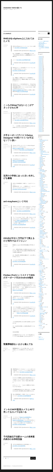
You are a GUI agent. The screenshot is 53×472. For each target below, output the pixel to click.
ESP (40, 147)
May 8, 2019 (33, 50)
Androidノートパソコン (43, 250)
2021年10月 (40, 70)
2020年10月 (41, 83)
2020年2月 (40, 92)
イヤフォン (41, 326)
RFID (40, 289)
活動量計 (41, 279)
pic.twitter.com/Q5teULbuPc (26, 372)
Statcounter (2, 471)
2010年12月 (40, 131)
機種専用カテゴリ (41, 284)
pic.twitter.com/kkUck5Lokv (19, 70)
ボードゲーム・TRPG (43, 312)
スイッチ (41, 244)
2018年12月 (40, 107)
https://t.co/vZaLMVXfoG (18, 160)
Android (4, 283)
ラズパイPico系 (42, 171)
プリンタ (41, 277)
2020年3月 (40, 91)
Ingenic (41, 148)
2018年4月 (40, 116)
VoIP (40, 241)
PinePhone (41, 231)
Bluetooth (41, 272)
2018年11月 (40, 108)
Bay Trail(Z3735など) (44, 152)
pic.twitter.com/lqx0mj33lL (21, 47)
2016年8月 (40, 127)
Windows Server (43, 202)
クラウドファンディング (42, 212)
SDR (40, 290)
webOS (42, 196)
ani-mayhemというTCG (15, 201)
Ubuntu (42, 194)
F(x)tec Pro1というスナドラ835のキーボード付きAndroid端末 (19, 276)
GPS (40, 273)
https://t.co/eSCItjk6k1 (18, 290)
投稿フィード (41, 337)
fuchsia (41, 183)
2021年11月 (40, 69)
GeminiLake (43, 156)
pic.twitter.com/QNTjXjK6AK (24, 395)
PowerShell (41, 257)
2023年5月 (40, 62)
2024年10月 (41, 57)
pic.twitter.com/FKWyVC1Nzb (23, 59)
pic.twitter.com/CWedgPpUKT (26, 149)
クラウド (41, 218)
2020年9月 (40, 84)
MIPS (41, 159)
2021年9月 (40, 71)
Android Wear (43, 176)
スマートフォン (41, 229)
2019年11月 (40, 95)
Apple (41, 145)
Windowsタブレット (43, 237)
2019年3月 (40, 104)
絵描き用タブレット (42, 293)
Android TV (42, 175)
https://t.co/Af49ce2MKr (18, 148)
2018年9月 (40, 110)
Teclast (41, 263)
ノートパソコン (41, 249)
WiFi (5, 417)
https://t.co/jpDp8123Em (18, 90)
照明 (40, 304)
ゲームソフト (42, 310)
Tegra (41, 166)
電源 (39, 321)
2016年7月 (40, 128)
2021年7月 (40, 73)
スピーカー (41, 327)
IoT (3, 417)
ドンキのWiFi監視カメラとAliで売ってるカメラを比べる (19, 410)
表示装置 (6, 246)
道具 (39, 301)
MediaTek (41, 158)
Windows (41, 200)
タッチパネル (42, 268)
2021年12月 (40, 68)
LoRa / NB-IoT (42, 287)
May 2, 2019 (33, 293)
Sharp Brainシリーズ (43, 285)
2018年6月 (40, 114)
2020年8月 (40, 85)
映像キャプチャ (42, 278)
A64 (41, 142)
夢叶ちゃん (41, 314)
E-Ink (41, 298)
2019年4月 (40, 103)
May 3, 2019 (32, 214)
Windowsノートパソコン (44, 251)
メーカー (40, 261)
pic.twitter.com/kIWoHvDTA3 (23, 211)
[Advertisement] (26, 23)
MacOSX (42, 179)
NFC (40, 288)
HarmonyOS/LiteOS (43, 184)
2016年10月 (41, 126)
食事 (40, 320)
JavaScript (41, 256)
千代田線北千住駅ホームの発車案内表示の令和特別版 (19, 437)
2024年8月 (40, 58)
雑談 (4, 183)
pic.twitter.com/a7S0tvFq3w (19, 162)
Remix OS (42, 177)
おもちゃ (40, 208)
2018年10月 (40, 109)
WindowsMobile (42, 203)
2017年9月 (40, 121)
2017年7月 (40, 122)
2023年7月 (40, 61)
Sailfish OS (42, 193)
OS (6, 46)
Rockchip (41, 164)
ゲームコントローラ (43, 267)
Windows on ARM (43, 201)
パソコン (40, 252)
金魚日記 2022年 (41, 44)
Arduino (41, 169)
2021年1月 (40, 80)
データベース (42, 219)
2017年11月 (40, 119)
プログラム (40, 255)
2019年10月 (41, 96)
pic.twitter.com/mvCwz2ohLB (19, 189)
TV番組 (41, 309)
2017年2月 (40, 125)
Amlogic (41, 144)
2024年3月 (40, 59)
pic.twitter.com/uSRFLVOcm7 (21, 120)
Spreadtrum (42, 165)
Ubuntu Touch (43, 195)
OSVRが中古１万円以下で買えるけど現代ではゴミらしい (19, 239)
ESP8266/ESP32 (42, 170)
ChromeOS (41, 181)
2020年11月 (40, 82)
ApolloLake (42, 151)
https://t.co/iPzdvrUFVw (18, 299)
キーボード (5, 145)
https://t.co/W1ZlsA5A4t (18, 420)
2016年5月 (40, 130)
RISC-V (41, 163)
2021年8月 (40, 72)
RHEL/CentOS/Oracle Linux (45, 191)
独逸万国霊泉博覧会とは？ (43, 43)
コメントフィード (41, 338)
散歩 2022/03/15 (41, 45)
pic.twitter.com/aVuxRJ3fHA (19, 261)
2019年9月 (40, 97)
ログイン (40, 336)
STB (39, 204)
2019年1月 (40, 106)
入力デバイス (41, 265)
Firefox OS (41, 182)
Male (40, 262)
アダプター (41, 323)
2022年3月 (40, 65)
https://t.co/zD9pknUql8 (22, 220)
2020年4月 (40, 90)
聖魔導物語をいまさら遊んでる (18, 344)
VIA (40, 167)
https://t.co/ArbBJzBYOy (25, 417)
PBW (40, 308)
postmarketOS (43, 190)
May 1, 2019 (32, 448)
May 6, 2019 (33, 192)
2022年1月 (40, 67)
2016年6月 (40, 129)
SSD (40, 228)
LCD (40, 299)
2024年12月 (41, 56)
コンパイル (8, 349)
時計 (39, 280)
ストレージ (40, 227)
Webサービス (42, 216)
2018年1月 (40, 118)
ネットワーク (41, 238)
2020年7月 (40, 86)
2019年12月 (41, 94)
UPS (40, 275)
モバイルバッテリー (43, 324)
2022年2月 (40, 66)
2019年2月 (40, 105)
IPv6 (40, 239)
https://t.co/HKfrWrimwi (20, 221)
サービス (8, 113)
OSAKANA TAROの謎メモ (12, 8)
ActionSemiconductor (43, 140)
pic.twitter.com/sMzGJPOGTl (19, 224)
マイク (41, 328)
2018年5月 (40, 115)
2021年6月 (40, 74)
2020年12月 (41, 81)
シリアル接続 (42, 276)
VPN (40, 242)
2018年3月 (40, 117)
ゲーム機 (4, 349)
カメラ (8, 417)
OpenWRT (42, 189)
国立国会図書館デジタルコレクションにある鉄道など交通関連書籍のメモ (44, 47)
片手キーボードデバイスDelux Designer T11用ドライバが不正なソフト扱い (18, 138)
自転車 (40, 296)
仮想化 (40, 264)
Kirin (40, 157)
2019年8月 (40, 98)
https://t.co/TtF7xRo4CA (25, 421)
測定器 (41, 303)
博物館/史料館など (42, 313)
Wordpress (5, 113)
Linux (4, 46)
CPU (4, 284)
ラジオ (41, 292)
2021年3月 (40, 78)
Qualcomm (5, 285)
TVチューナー (42, 274)
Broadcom (41, 146)
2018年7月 (40, 113)
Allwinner (41, 141)
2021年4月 (40, 77)
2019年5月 (40, 102)
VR (3, 246)
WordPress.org (41, 339)
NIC (40, 240)
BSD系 (41, 180)
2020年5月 (40, 89)
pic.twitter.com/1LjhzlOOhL (19, 445)
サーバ (40, 214)
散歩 (40, 315)
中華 (40, 253)
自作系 (41, 254)
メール (41, 220)
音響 (39, 325)
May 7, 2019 (32, 123)
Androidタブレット (43, 236)
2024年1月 (40, 60)
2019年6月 (40, 101)
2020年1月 (40, 93)
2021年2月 (40, 79)
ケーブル (41, 302)
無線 (39, 286)
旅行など (41, 316)
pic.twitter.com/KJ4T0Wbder (19, 424)
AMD (40, 143)
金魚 (40, 317)
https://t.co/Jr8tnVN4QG (22, 91)
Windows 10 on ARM (43, 232)
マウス (41, 269)
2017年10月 (40, 120)
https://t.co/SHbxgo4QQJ (22, 313)
